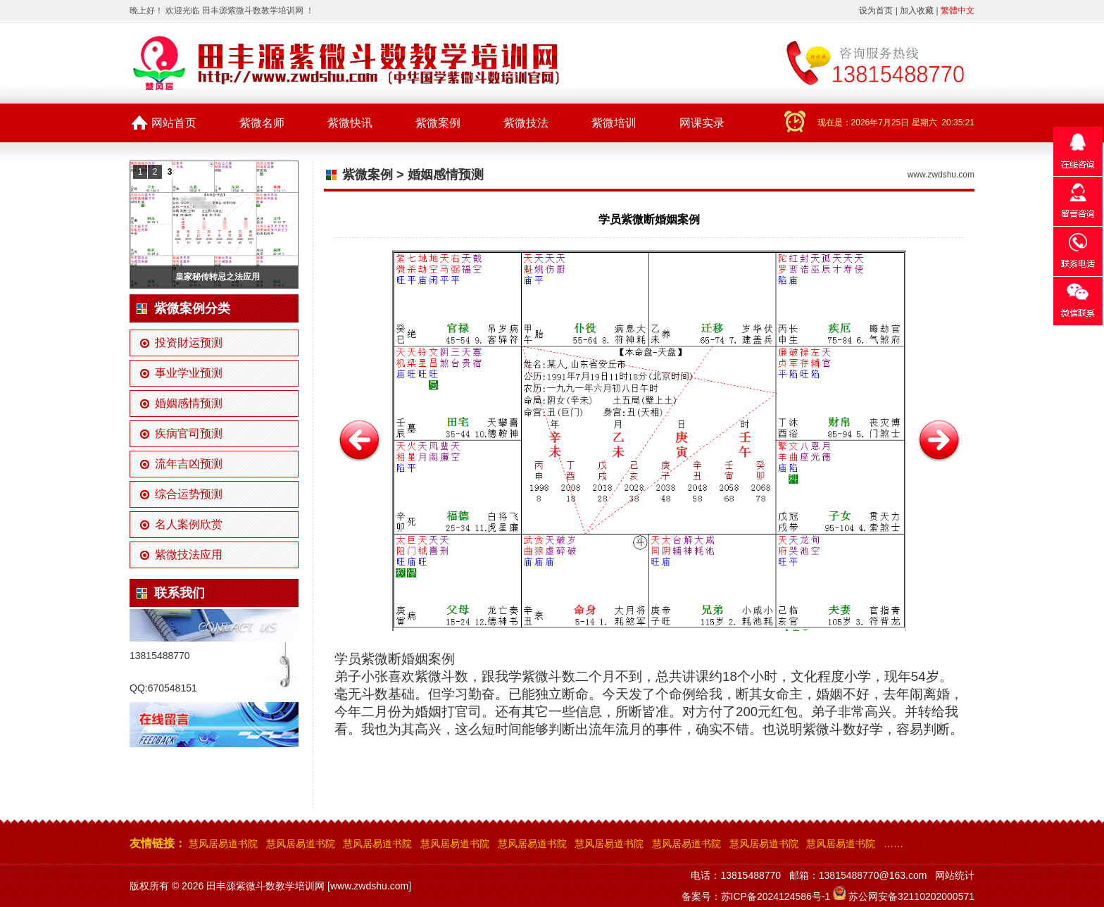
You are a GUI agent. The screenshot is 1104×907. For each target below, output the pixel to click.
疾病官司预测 (188, 433)
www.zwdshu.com (941, 175)
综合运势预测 (188, 494)
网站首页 (173, 123)
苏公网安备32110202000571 (911, 896)
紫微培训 (613, 123)
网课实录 (701, 123)
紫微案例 (437, 123)
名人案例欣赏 (188, 524)
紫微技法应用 (188, 555)
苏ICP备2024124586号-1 (776, 896)
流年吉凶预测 (188, 464)
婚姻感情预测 (188, 403)
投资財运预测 (188, 343)
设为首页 (876, 10)
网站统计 (954, 875)
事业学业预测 (188, 373)
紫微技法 (525, 123)
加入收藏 (917, 10)
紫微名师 (261, 123)
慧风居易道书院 (223, 843)
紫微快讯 (349, 123)
